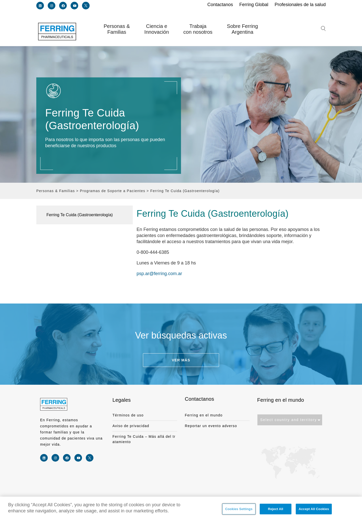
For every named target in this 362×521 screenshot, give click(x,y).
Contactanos (199, 399)
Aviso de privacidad (130, 426)
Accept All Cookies (314, 509)
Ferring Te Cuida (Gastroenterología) (79, 215)
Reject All (275, 509)
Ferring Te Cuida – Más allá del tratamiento (143, 439)
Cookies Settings (239, 509)
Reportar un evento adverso (211, 426)
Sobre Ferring (242, 29)
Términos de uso (128, 415)
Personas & (117, 29)
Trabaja (197, 29)
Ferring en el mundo (204, 415)
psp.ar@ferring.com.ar (159, 273)
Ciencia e (156, 29)
